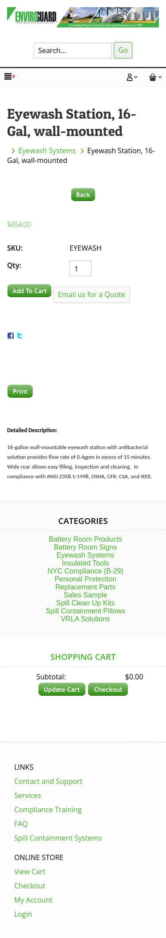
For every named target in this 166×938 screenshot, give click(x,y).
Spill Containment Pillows (85, 611)
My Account (33, 900)
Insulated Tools (85, 563)
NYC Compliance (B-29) (85, 571)
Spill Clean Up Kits (85, 603)
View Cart (29, 871)
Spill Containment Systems (58, 838)
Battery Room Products (85, 539)
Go (123, 50)
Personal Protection (85, 579)
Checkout (29, 886)
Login (23, 914)
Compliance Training (48, 809)
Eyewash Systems (47, 150)
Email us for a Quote (91, 294)
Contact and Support (48, 781)
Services (27, 795)
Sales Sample (86, 595)
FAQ (21, 824)
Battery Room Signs (85, 547)
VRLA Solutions (85, 619)
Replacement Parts (85, 587)
